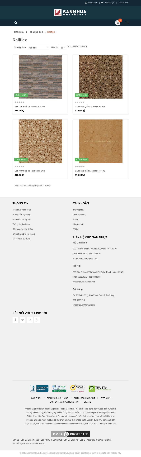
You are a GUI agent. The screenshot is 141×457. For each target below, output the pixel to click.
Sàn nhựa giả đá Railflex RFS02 (30, 171)
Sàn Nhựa (45, 440)
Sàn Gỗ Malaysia (87, 440)
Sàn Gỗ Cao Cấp (37, 444)
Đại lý (75, 219)
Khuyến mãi (78, 224)
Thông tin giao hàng (21, 224)
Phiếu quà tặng (79, 215)
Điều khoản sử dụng (21, 239)
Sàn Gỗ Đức (56, 440)
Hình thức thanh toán (22, 210)
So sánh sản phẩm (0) (77, 46)
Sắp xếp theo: (20, 47)
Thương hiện (36, 32)
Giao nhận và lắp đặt (22, 219)
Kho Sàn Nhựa (32, 453)
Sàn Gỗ (16, 440)
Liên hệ (87, 402)
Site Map (105, 398)
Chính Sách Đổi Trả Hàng (24, 234)
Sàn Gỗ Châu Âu (71, 440)
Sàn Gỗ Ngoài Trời (20, 444)
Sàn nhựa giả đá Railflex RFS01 (90, 106)
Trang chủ (19, 32)
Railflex (51, 32)
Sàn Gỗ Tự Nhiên (103, 440)
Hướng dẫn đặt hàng (21, 215)
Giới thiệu (36, 398)
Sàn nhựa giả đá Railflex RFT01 (90, 171)
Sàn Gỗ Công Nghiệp (30, 440)
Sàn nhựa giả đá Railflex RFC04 (30, 106)
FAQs (75, 229)
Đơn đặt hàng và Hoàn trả (64, 402)
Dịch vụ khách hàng (57, 398)
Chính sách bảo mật (84, 398)
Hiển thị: (55, 47)
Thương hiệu (78, 210)
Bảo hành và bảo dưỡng (23, 229)
